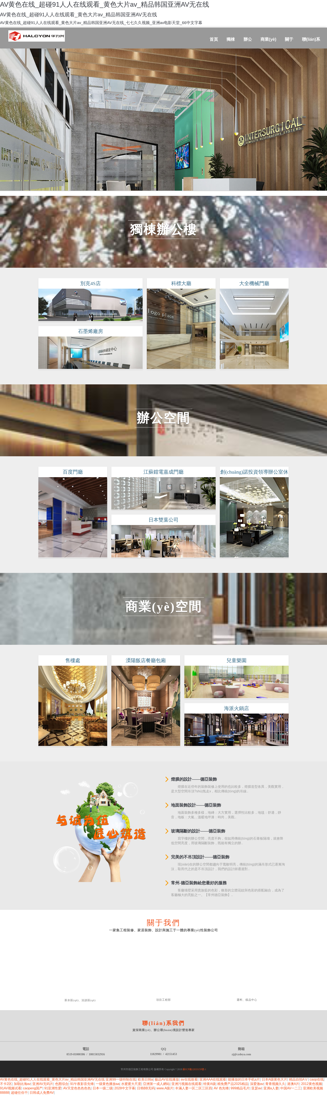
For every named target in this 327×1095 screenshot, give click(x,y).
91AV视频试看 (10, 1088)
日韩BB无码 (146, 1088)
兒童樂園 (241, 660)
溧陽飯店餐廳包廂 (146, 669)
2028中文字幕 (124, 1088)
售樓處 (70, 660)
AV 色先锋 (221, 1088)
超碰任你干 (19, 1092)
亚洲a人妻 (271, 1088)
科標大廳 (181, 291)
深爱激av (257, 1084)
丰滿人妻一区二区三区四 (193, 1088)
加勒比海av (22, 1084)
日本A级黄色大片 (274, 1079)
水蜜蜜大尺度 (131, 1084)
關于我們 (163, 923)
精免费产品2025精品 (232, 1084)
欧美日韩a (145, 1079)
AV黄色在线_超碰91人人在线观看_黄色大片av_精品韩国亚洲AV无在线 (52, 1079)
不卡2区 (6, 1084)
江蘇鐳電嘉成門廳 (163, 470)
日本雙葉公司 (163, 521)
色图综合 (61, 1084)
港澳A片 (293, 1084)
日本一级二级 (103, 1088)
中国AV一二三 (290, 1088)
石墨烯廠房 (86, 331)
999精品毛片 (240, 1088)
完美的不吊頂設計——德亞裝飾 (200, 857)
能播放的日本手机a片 (244, 1079)
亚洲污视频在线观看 (186, 1084)
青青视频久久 (275, 1084)
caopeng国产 (33, 1088)
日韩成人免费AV (42, 1092)
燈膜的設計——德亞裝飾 (194, 779)
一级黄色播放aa (107, 1084)
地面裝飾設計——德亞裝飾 (196, 805)
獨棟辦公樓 (163, 230)
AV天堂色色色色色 (77, 1088)
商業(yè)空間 (163, 607)
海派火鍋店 (240, 708)
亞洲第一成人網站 (156, 1084)
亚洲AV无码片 (42, 1084)
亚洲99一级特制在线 (121, 1079)
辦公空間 (163, 418)
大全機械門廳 (257, 283)
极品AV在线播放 (167, 1079)
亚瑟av (256, 1088)
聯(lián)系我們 (163, 1023)
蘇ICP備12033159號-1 (194, 1069)
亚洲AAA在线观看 (212, 1079)
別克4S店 (86, 283)
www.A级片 (165, 1088)
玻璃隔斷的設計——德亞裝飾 (198, 831)
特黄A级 (209, 1084)
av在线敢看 (189, 1079)
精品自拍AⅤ (298, 1079)
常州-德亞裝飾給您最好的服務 (199, 883)
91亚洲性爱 (53, 1088)
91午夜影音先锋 (82, 1084)
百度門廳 (70, 472)
